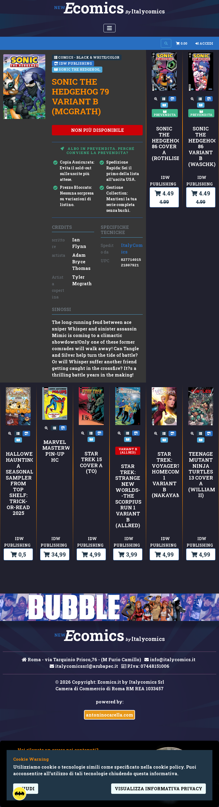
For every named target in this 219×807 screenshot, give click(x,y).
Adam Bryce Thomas (81, 261)
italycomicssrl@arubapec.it (84, 666)
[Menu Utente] (109, 28)
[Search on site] (166, 43)
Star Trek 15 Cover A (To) (91, 462)
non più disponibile (97, 130)
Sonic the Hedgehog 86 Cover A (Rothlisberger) (164, 143)
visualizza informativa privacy (158, 788)
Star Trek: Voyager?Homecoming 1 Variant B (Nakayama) (164, 474)
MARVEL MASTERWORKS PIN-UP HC (54, 451)
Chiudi (26, 788)
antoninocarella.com (109, 715)
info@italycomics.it (169, 659)
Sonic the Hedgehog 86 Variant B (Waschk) (200, 146)
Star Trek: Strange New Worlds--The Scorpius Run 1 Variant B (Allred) (127, 496)
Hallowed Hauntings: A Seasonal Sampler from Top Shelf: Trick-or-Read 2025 (18, 483)
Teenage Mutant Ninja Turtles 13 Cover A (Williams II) (200, 474)
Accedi (204, 43)
